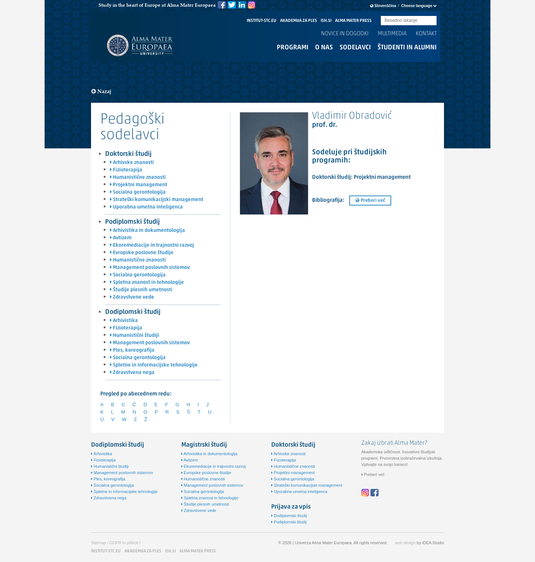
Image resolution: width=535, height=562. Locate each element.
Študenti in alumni (407, 47)
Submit (431, 21)
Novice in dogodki (345, 34)
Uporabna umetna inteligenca (146, 207)
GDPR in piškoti (124, 542)
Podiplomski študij (132, 222)
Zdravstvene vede (132, 297)
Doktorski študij (128, 154)
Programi (292, 47)
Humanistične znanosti (138, 177)
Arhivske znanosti (132, 162)
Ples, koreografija (132, 350)
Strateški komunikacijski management (156, 200)
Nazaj (101, 91)
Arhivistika (124, 320)
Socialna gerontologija (138, 192)
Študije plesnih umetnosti (141, 290)
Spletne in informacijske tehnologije (154, 365)
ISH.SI (326, 21)
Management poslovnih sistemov (150, 267)
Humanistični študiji (134, 335)
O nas (324, 47)
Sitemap (98, 542)
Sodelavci (355, 47)
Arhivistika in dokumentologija (147, 230)
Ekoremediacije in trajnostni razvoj (152, 245)
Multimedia (392, 34)
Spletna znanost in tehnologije (147, 282)
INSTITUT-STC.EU (261, 21)
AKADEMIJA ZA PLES (298, 21)
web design (405, 542)
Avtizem (121, 238)
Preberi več (370, 200)
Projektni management (138, 185)
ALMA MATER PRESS (353, 21)
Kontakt (426, 34)
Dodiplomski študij (132, 312)
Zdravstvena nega (132, 372)
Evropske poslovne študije (142, 253)
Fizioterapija (126, 170)
